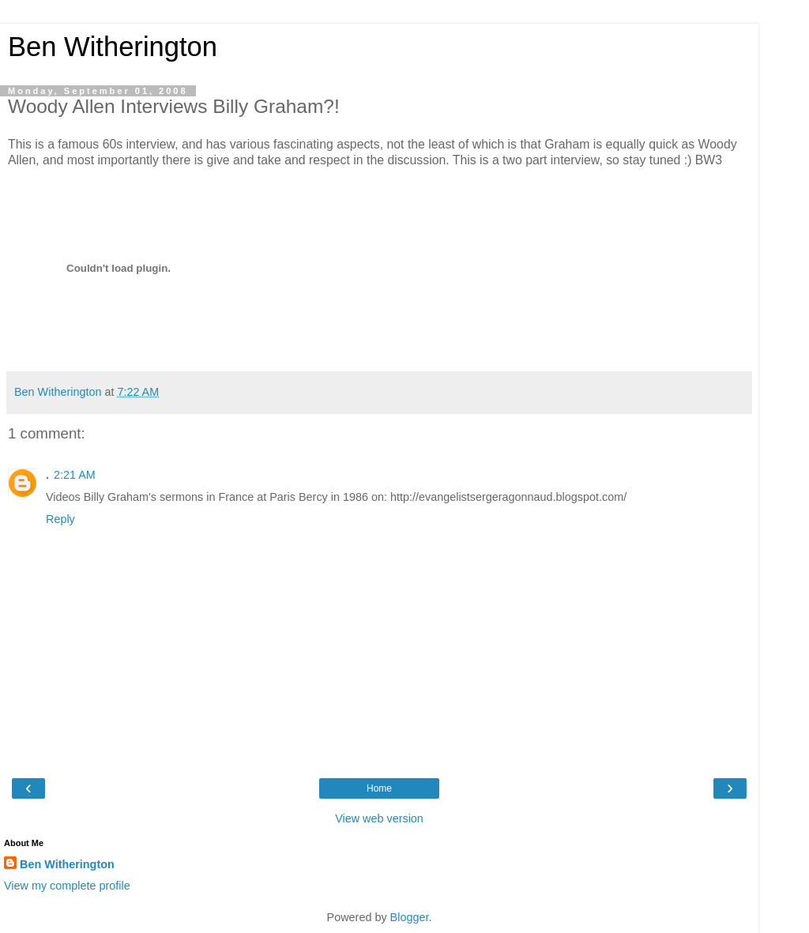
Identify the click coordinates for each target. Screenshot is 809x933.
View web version (379, 818)
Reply (60, 519)
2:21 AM (75, 474)
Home (379, 788)
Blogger (409, 917)
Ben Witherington (112, 47)
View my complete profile (67, 885)
